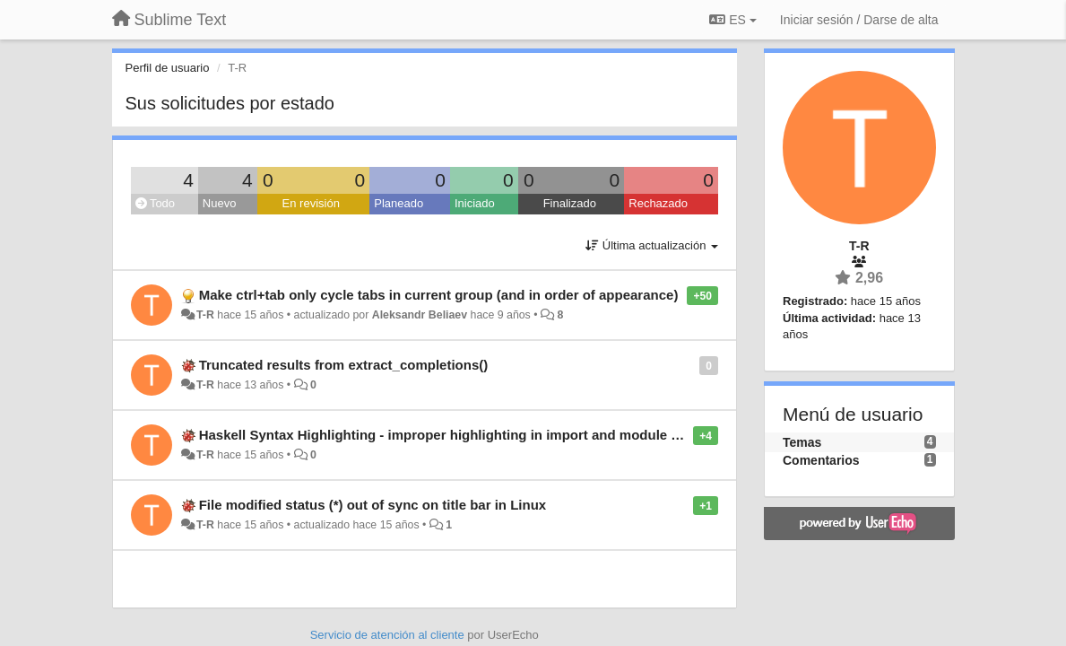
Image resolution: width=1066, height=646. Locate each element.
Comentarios (821, 460)
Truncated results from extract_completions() (344, 364)
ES (732, 20)
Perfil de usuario (168, 67)
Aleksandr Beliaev (419, 315)
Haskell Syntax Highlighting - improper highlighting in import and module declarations (474, 434)
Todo (155, 203)
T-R (205, 315)
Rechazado (658, 203)
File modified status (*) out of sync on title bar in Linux (373, 504)
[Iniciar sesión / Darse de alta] (859, 19)
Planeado (398, 203)
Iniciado (475, 203)
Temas (802, 442)
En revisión (311, 203)
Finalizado (569, 203)
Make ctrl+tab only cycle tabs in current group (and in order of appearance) (439, 294)
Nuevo (220, 203)
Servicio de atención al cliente (389, 635)
